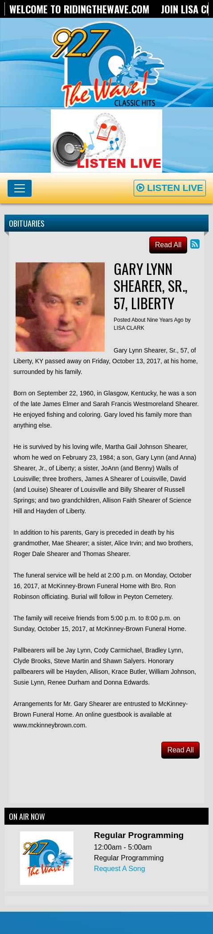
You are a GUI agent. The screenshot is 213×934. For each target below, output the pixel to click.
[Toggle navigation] (19, 188)
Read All (168, 245)
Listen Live (169, 188)
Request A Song (119, 868)
